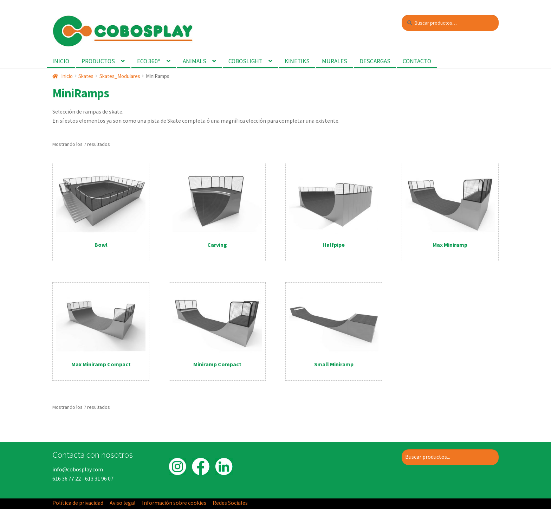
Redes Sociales (230, 502)
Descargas (374, 61)
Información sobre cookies (174, 502)
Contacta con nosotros (92, 454)
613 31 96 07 (99, 478)
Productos (98, 61)
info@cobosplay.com (77, 469)
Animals (194, 61)
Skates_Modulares (119, 76)
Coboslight (245, 61)
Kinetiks (297, 61)
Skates (85, 76)
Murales (334, 61)
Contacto (417, 61)
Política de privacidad (77, 502)
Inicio (60, 61)
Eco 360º (148, 61)
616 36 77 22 (66, 478)
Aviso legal (123, 502)
